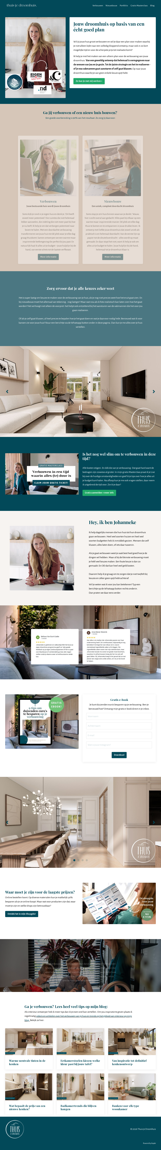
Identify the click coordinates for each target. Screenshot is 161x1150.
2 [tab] (76, 429)
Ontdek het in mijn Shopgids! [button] (22, 914)
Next (154, 391)
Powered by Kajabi (149, 1143)
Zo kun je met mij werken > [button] (89, 81)
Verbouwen (98, 5)
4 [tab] (84, 429)
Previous (7, 391)
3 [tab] (80, 429)
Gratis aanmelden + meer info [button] (99, 492)
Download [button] (119, 755)
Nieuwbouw (111, 5)
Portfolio (124, 5)
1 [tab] (72, 429)
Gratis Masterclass (139, 5)
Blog (152, 5)
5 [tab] (89, 429)
